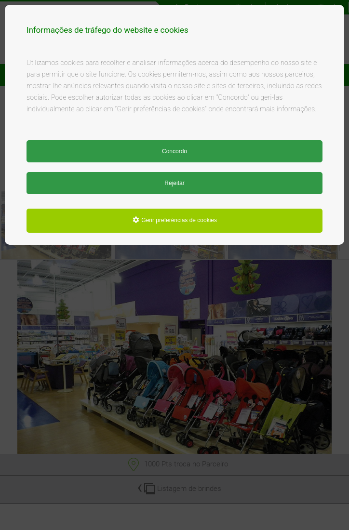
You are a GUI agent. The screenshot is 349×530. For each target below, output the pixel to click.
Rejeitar (174, 183)
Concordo (174, 151)
